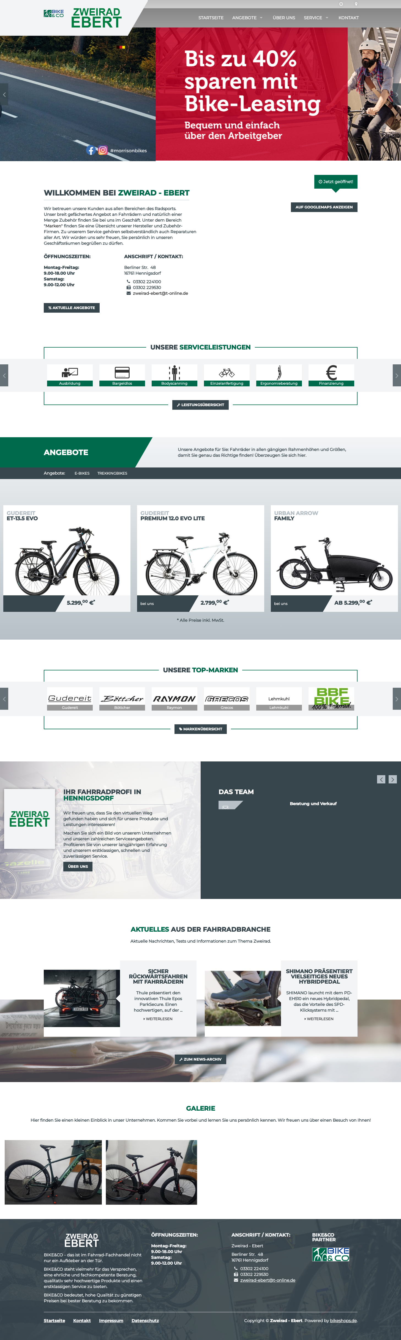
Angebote (244, 17)
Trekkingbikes (112, 473)
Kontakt (349, 17)
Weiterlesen (158, 1019)
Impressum (111, 1320)
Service (313, 17)
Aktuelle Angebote (71, 308)
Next (397, 94)
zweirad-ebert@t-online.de (160, 293)
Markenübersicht (200, 729)
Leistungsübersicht (200, 405)
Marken (53, 226)
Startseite (210, 17)
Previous (4, 94)
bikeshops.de (343, 1320)
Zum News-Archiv (200, 1059)
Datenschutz (145, 1320)
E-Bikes (82, 473)
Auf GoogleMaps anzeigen (324, 207)
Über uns (284, 17)
